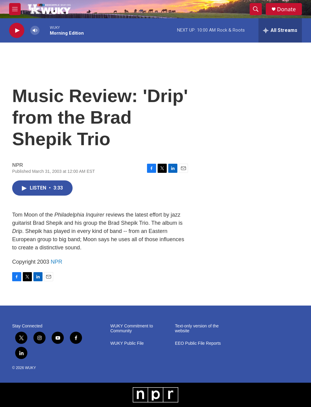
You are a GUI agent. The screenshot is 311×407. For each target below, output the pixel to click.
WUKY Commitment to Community (131, 328)
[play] (17, 30)
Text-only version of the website (197, 328)
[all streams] (280, 30)
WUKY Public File (127, 343)
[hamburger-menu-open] (15, 9)
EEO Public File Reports (198, 343)
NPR (56, 262)
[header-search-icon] (256, 9)
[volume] (35, 30)
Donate (286, 9)
